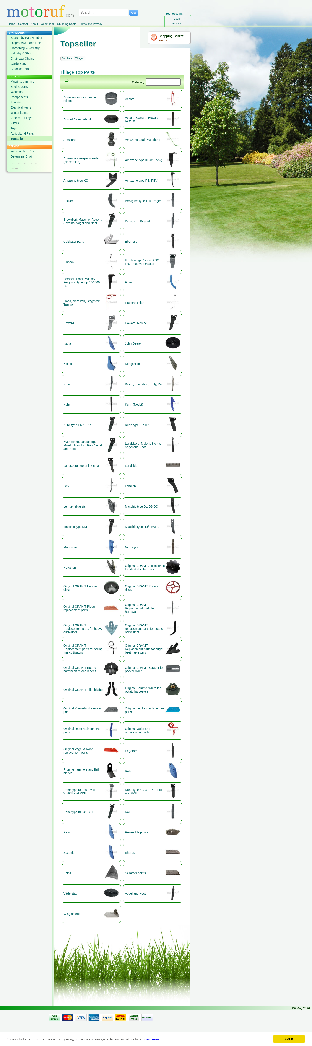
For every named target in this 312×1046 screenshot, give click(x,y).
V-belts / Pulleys (21, 118)
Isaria (67, 343)
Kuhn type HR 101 (137, 425)
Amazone (69, 140)
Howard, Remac (136, 323)
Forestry (16, 102)
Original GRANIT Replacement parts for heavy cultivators (82, 628)
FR (24, 163)
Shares (130, 852)
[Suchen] (163, 82)
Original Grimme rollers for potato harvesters (143, 689)
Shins (67, 873)
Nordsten (69, 567)
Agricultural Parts (22, 133)
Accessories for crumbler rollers (80, 99)
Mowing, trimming (22, 81)
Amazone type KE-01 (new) (143, 160)
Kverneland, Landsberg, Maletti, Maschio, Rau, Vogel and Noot (82, 445)
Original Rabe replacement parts (81, 730)
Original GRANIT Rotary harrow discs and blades (79, 669)
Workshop (17, 92)
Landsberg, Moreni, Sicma (81, 465)
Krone (67, 384)
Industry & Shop (21, 53)
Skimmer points (135, 873)
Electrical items (21, 107)
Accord (130, 99)
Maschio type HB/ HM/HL (142, 527)
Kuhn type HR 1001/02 (78, 425)
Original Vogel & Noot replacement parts (78, 750)
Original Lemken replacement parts (145, 710)
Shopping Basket (171, 36)
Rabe (128, 771)
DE (12, 163)
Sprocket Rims (20, 69)
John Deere (133, 343)
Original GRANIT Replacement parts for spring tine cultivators (82, 649)
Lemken (130, 486)
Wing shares (71, 914)
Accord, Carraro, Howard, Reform (142, 119)
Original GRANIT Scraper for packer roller (144, 669)
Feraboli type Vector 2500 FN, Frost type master (142, 262)
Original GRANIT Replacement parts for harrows (140, 608)
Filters (15, 123)
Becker (68, 201)
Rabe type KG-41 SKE (78, 812)
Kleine (67, 364)
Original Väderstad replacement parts (137, 730)
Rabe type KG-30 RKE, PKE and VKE (144, 791)
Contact (23, 24)
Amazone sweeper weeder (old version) (81, 160)
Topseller (17, 138)
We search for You (23, 151)
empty (163, 40)
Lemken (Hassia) (74, 506)
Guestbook (47, 24)
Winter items (19, 112)
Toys (14, 128)
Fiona (129, 282)
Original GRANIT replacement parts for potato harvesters (144, 628)
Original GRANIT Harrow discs (80, 587)
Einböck (68, 262)
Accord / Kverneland (77, 119)
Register (177, 23)
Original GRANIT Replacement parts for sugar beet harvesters (144, 649)
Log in (177, 18)
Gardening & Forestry (25, 48)
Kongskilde (132, 364)
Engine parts (19, 86)
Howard (68, 323)
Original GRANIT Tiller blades (83, 689)
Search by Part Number (26, 37)
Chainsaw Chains (22, 58)
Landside (131, 465)
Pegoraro (131, 751)
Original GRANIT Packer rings (141, 587)
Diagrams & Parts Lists (26, 43)
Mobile (14, 168)
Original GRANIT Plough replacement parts (79, 608)
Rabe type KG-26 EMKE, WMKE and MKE (80, 791)
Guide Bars (18, 63)
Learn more (151, 1039)
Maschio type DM (75, 527)
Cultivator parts (73, 241)
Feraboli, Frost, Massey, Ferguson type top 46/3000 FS (81, 282)
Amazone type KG (75, 180)
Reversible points (136, 832)
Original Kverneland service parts (82, 710)
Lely (66, 486)
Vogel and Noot (135, 893)
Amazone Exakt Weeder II (142, 140)
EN (18, 163)
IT (36, 163)
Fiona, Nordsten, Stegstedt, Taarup (81, 302)
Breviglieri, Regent (137, 221)
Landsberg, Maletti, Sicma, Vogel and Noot (143, 445)
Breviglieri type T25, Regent (143, 201)
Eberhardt (131, 241)
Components (19, 97)
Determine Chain (22, 156)
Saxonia (69, 852)
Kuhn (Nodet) (134, 404)
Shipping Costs (66, 24)
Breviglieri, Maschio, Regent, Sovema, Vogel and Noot (82, 221)
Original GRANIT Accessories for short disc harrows (145, 567)
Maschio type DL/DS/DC (141, 506)
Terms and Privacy (90, 24)
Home (11, 24)
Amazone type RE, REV (141, 180)
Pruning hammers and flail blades (81, 771)
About (34, 24)
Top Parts (67, 58)
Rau (128, 812)
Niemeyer (131, 547)
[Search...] (103, 12)
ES (30, 163)
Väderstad (70, 893)
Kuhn (67, 404)
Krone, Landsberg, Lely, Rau (144, 384)
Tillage (79, 58)
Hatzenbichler (134, 302)
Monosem (70, 547)
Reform (68, 832)
